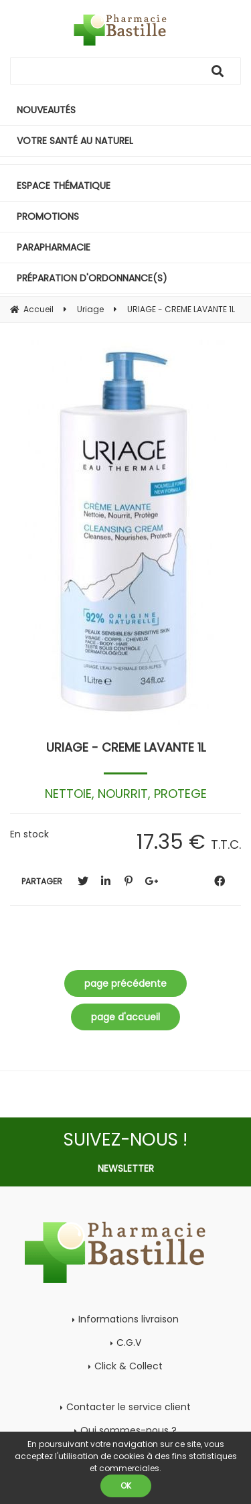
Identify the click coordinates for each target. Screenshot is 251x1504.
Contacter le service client (128, 1407)
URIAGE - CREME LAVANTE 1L (125, 747)
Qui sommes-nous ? (128, 1430)
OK (125, 1485)
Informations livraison (128, 1319)
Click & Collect (128, 1366)
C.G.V (128, 1342)
